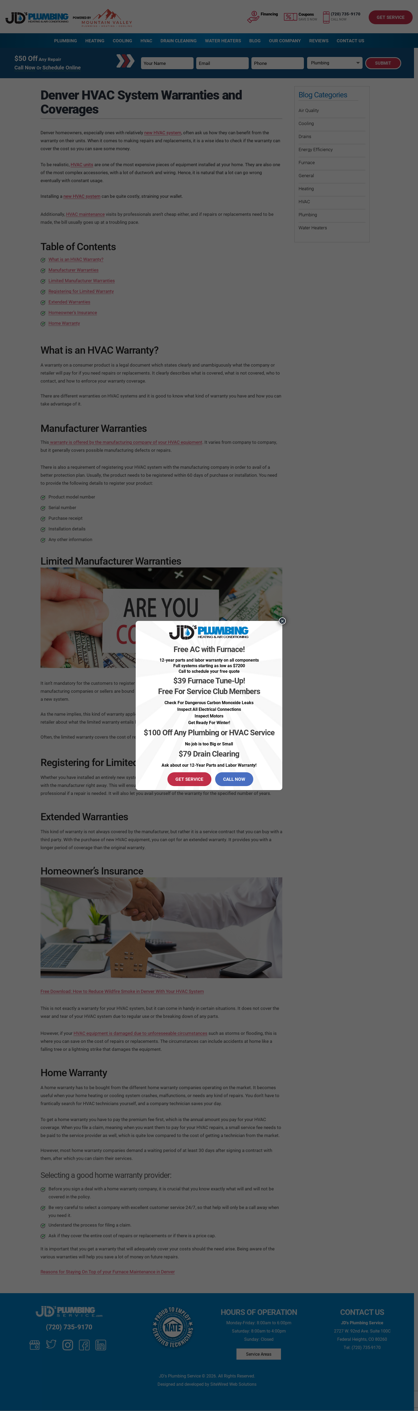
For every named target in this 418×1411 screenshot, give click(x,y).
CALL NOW (234, 779)
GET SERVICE (189, 779)
